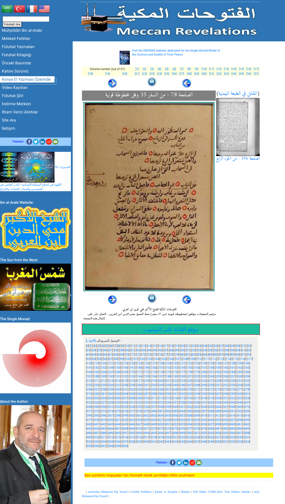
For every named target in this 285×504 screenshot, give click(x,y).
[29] (196, 73)
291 (175, 394)
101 (135, 359)
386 (196, 411)
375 (117, 411)
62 (248, 350)
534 (103, 441)
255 (246, 385)
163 (246, 367)
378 (139, 411)
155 (189, 367)
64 (94, 354)
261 (125, 389)
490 (117, 433)
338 (182, 402)
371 (89, 411)
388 (211, 411)
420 (110, 420)
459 (225, 424)
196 (153, 376)
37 (110, 350)
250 (211, 385)
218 (146, 380)
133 (196, 363)
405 (168, 415)
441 (96, 424)
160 (225, 367)
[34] (233, 73)
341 (203, 402)
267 (168, 389)
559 (117, 446)
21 (188, 346)
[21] (137, 73)
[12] (218, 69)
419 (103, 420)
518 (153, 437)
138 (232, 363)
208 (239, 376)
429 (175, 420)
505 (225, 433)
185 (239, 372)
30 (238, 346)
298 (225, 394)
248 (196, 385)
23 (199, 346)
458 (218, 424)
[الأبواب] (91, 340)
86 (215, 354)
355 (139, 407)
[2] (144, 69)
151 (160, 367)
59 (232, 350)
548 (203, 441)
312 (160, 398)
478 (196, 428)
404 (160, 415)
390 (225, 411)
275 (225, 389)
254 (239, 385)
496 (160, 433)
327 (103, 402)
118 (89, 363)
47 (165, 350)
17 (166, 346)
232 (246, 380)
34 (94, 350)
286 (139, 394)
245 (175, 385)
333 (146, 402)
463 (89, 428)
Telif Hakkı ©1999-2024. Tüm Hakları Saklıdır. (222, 491)
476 (182, 428)
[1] (137, 69)
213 (110, 380)
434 (211, 420)
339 (189, 402)
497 (168, 433)
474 (168, 428)
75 (154, 354)
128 (160, 363)
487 (96, 433)
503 (211, 433)
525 (203, 437)
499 (182, 433)
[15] (241, 69)
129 (168, 363)
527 (218, 437)
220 (160, 380)
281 (103, 394)
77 (165, 354)
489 (110, 433)
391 (232, 411)
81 (188, 354)
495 (153, 433)
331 (132, 402)
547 (196, 441)
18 (171, 346)
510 (96, 437)
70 (127, 354)
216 (132, 380)
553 (239, 441)
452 (175, 424)
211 (96, 380)
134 (203, 363)
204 (211, 376)
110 (199, 359)
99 (121, 359)
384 (182, 411)
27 (221, 346)
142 (96, 367)
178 (189, 372)
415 (239, 415)
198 (168, 376)
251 (218, 385)
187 (89, 376)
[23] (152, 73)
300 (239, 394)
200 (182, 376)
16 (160, 346)
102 (142, 359)
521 (175, 437)
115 (235, 359)
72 (138, 354)
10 (127, 346)
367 (225, 407)
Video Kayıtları (15, 87)
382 (168, 411)
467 (117, 428)
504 (218, 433)
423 (132, 420)
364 (203, 407)
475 (175, 428)
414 (232, 415)
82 (193, 354)
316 (189, 398)
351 (110, 407)
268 (175, 389)
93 (88, 359)
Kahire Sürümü (15, 71)
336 (168, 402)
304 (103, 398)
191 (117, 376)
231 (239, 380)
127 (153, 363)
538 (132, 441)
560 (125, 446)
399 (125, 415)
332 (139, 402)
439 (246, 420)
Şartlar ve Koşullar (166, 491)
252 (225, 385)
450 (160, 424)
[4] (159, 69)
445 (125, 424)
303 (96, 398)
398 (117, 415)
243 (160, 385)
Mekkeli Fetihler (16, 38)
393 (246, 411)
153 (175, 367)
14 (149, 346)
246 (182, 385)
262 (132, 389)
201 (189, 376)
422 (125, 420)
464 (96, 428)
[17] (256, 69)
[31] (211, 73)
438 (239, 420)
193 (132, 376)
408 (189, 415)
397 (110, 415)
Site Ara (9, 120)
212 (103, 380)
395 (96, 415)
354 (132, 407)
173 (153, 372)
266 (160, 389)
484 (239, 428)
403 (153, 415)
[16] (248, 69)
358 (160, 407)
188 (96, 376)
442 (103, 424)
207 (232, 376)
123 (125, 363)
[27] (181, 73)
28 (227, 346)
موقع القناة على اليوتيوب (171, 329)
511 (103, 437)
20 (182, 346)
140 (246, 363)
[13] (226, 69)
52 (193, 350)
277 (239, 389)
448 (146, 424)
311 (153, 398)
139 (239, 363)
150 (153, 367)
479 (203, 428)
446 (132, 424)
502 (203, 433)
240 (139, 385)
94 (94, 359)
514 (125, 437)
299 (232, 394)
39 (121, 350)
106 (170, 359)
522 (182, 437)
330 (125, 402)
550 (218, 441)
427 (160, 420)
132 (189, 363)
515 (132, 437)
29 (232, 346)
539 (139, 441)
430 (182, 420)
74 (149, 354)
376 (125, 411)
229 (225, 380)
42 (138, 350)
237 (117, 385)
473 (160, 428)
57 (221, 350)
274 (218, 389)
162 (239, 367)
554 (246, 441)
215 (125, 380)
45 (154, 350)
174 (160, 372)
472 (153, 428)
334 (153, 402)
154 (182, 367)
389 (218, 411)
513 (117, 437)
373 (103, 411)
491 (125, 433)
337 (175, 402)
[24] (159, 73)
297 (218, 394)
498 (175, 433)
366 (218, 407)
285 (132, 394)
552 (232, 441)
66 (105, 354)
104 (156, 359)
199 (175, 376)
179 (196, 372)
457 (211, 424)
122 (117, 363)
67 (110, 354)
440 (89, 424)
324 (246, 398)
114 (228, 359)
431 (189, 420)
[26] (174, 73)
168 (117, 372)
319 (211, 398)
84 (204, 354)
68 (116, 354)
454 (189, 424)
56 (215, 350)
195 (146, 376)
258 (103, 389)
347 (246, 402)
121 (110, 363)
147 (132, 367)
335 (160, 402)
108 (185, 359)
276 (232, 389)
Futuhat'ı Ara (12, 24)
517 (146, 437)
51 (188, 350)
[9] (196, 69)
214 (117, 380)
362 (189, 407)
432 (196, 420)
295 (203, 394)
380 (153, 411)
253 (232, 385)
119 (96, 363)
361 (182, 407)
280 (96, 394)
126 (146, 363)
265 (153, 389)
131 (182, 363)
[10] (204, 69)
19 (177, 346)
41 (132, 350)
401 (139, 415)
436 (225, 420)
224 (189, 380)
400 (132, 415)
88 (226, 354)
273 (211, 389)
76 (160, 354)
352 (117, 407)
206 (225, 376)
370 (246, 407)
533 (96, 441)
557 (103, 446)
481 (218, 428)
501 (196, 433)
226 (203, 380)
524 (196, 437)
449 (153, 424)
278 (246, 389)
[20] (124, 73)
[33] (226, 73)
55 (210, 350)
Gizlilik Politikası (141, 491)
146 (125, 367)
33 (88, 350)
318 (203, 398)
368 (232, 407)
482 (225, 428)
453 (182, 424)
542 (160, 441)
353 (125, 407)
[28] (189, 73)
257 (96, 389)
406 (175, 415)
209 (246, 376)
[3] (151, 69)
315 (182, 398)
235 (103, 385)
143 (103, 367)
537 (125, 441)
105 (163, 359)
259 (110, 389)
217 (139, 380)
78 (171, 354)
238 (125, 385)
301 (246, 394)
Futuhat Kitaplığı (16, 54)
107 (178, 359)
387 (203, 411)
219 (153, 380)
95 (99, 359)
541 (153, 441)
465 (103, 428)
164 (89, 372)
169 (125, 372)
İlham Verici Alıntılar (20, 112)
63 (88, 354)
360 (175, 407)
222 (175, 380)
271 (196, 389)
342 (211, 402)
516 (139, 437)
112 (214, 359)
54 (204, 350)
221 (168, 380)
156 (196, 367)
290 (168, 394)
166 (103, 372)
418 (96, 420)
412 (218, 415)
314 (175, 398)
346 (239, 402)
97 (110, 359)
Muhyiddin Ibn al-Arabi (22, 30)
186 (246, 372)
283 (117, 394)
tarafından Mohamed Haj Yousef (107, 491)
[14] (233, 69)
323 (239, 398)
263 (139, 389)
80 (182, 354)
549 (211, 441)
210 (89, 380)
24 (204, 346)
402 (146, 415)
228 (218, 380)
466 (110, 428)
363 (196, 407)
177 (182, 372)
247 (189, 385)
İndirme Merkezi (16, 103)
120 (103, 363)
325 (89, 402)
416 (246, 415)
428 (168, 420)
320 (218, 398)
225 (196, 380)
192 (125, 376)
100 (127, 359)
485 (246, 428)
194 (139, 376)
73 (143, 354)
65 (99, 354)
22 (193, 346)
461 (239, 424)
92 (248, 354)
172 (146, 372)
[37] (256, 73)
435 (218, 420)
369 (239, 407)
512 (110, 437)
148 (139, 367)
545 (182, 441)
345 (232, 402)
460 (232, 424)
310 (146, 398)
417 (89, 420)
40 (127, 350)
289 (160, 394)
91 (243, 354)
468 (125, 428)
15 (155, 346)
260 (117, 389)
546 (189, 441)
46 (160, 350)
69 (121, 354)
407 (182, 415)
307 (125, 398)
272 (203, 389)
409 (196, 415)
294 (196, 394)
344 (225, 402)
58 (226, 350)
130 (175, 363)
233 (89, 385)
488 (103, 433)
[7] (181, 69)
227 (211, 380)
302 (89, 398)
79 (176, 354)
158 (211, 367)
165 (96, 372)
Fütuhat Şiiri (12, 95)
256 (89, 389)
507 (239, 433)
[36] (248, 73)
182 (218, 372)
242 (153, 385)
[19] (107, 73)
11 (133, 346)
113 (221, 359)
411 (211, 415)
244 (168, 385)
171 (139, 372)
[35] (241, 73)
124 (132, 363)
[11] (211, 69)
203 (203, 376)
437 (232, 420)
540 (146, 441)
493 (139, 433)
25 (210, 346)
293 (189, 394)
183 (225, 372)
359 (168, 407)
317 (196, 398)
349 (96, 407)
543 (168, 441)
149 (146, 367)
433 (203, 420)
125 (139, 363)
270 (189, 389)
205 (218, 376)
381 (160, 411)
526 (211, 437)
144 (110, 367)
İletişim (8, 128)
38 (116, 350)
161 (232, 367)
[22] (144, 73)
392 (239, 411)
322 (232, 398)
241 (146, 385)
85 (210, 354)
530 (239, 437)
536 (117, 441)
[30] (204, 73)
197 (160, 376)
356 (146, 407)
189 (103, 376)
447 (139, 424)
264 (146, 389)
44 (149, 350)
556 (96, 446)
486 (89, 433)
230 (232, 380)
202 (196, 376)
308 (132, 398)
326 (96, 402)
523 (189, 437)
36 (105, 350)
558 (110, 446)
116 (242, 359)
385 (189, 411)
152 (168, 367)
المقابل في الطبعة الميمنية (237, 93)
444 (117, 424)
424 (139, 420)
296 (211, 394)
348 (89, 407)
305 (110, 398)
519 (160, 437)
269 (182, 389)
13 (144, 346)
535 (110, 441)
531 (246, 437)
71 (132, 354)
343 (218, 402)
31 (243, 346)
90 (237, 354)
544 (175, 441)
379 (146, 411)
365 (211, 407)
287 (146, 394)
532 (89, 441)
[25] (166, 73)
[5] (166, 69)
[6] (174, 69)
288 (153, 394)
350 (103, 407)
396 (103, 415)
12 (138, 346)
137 (225, 363)
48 (171, 350)
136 (218, 363)
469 (132, 428)
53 (199, 350)
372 (96, 411)
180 (203, 372)
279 (89, 394)
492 (132, 433)
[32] (218, 73)
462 (246, 424)
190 (110, 376)
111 (206, 359)
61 (243, 350)
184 (232, 372)
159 (218, 367)
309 (139, 398)
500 (189, 433)
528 (225, 437)
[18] (90, 73)
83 (199, 354)
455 (196, 424)
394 (89, 415)
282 (110, 394)
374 (110, 411)
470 (139, 428)
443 (110, 424)
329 (117, 402)
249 (203, 385)
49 (176, 350)
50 (182, 350)
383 (175, 411)
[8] (189, 69)
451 (168, 424)
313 (168, 398)
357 (153, 407)
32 (249, 346)
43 (143, 350)
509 (89, 437)
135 (211, 363)
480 (211, 428)
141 (89, 367)
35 (99, 350)
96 (105, 359)
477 (189, 428)
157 (203, 367)
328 (110, 402)
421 (117, 420)
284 (125, 394)
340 (196, 402)
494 (146, 433)
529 (232, 437)
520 (168, 437)
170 (132, 372)
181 (211, 372)
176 (175, 372)
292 (182, 394)
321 (225, 398)
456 (203, 424)
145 (117, 367)
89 (232, 354)
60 (237, 350)
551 (225, 441)
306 (117, 398)
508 (246, 433)
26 (216, 346)
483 (232, 428)
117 (249, 359)
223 (182, 380)
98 (116, 359)
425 (146, 420)
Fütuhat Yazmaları (18, 46)
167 (110, 372)
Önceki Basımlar (16, 63)
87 (221, 354)
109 (192, 359)
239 (132, 385)
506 (232, 433)
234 (96, 385)
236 (110, 385)
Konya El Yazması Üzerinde (26, 79)
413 (225, 415)
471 (146, 428)
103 (149, 359)
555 (89, 446)
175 (168, 372)
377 (132, 411)
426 (153, 420)
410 (203, 415)
